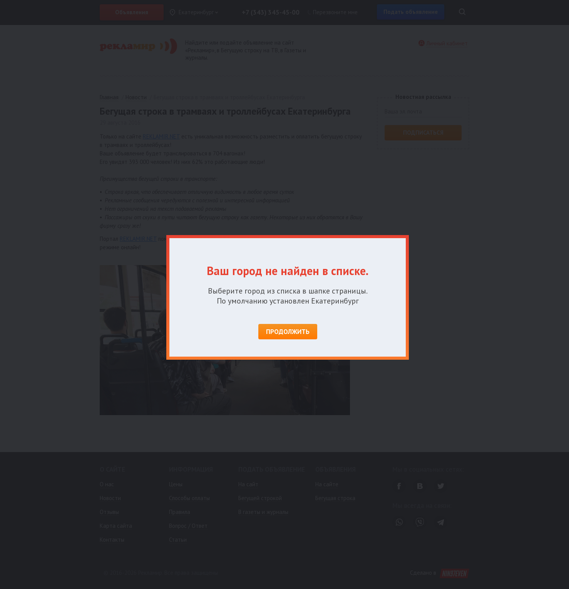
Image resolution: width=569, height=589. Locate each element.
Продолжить (288, 331)
